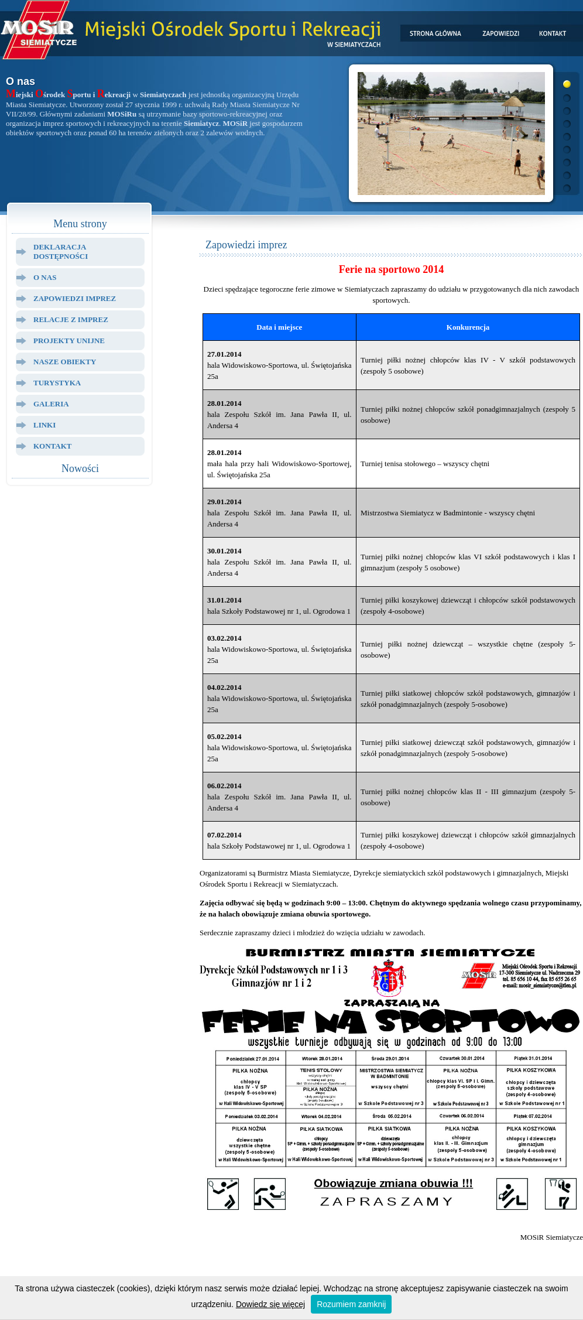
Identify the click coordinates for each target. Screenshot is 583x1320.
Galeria (51, 403)
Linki (44, 424)
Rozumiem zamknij (351, 1304)
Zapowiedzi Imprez (74, 298)
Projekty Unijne (69, 340)
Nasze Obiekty (64, 361)
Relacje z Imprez (70, 319)
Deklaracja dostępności (60, 251)
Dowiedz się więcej (270, 1304)
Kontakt (52, 446)
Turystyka (57, 382)
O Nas (44, 277)
